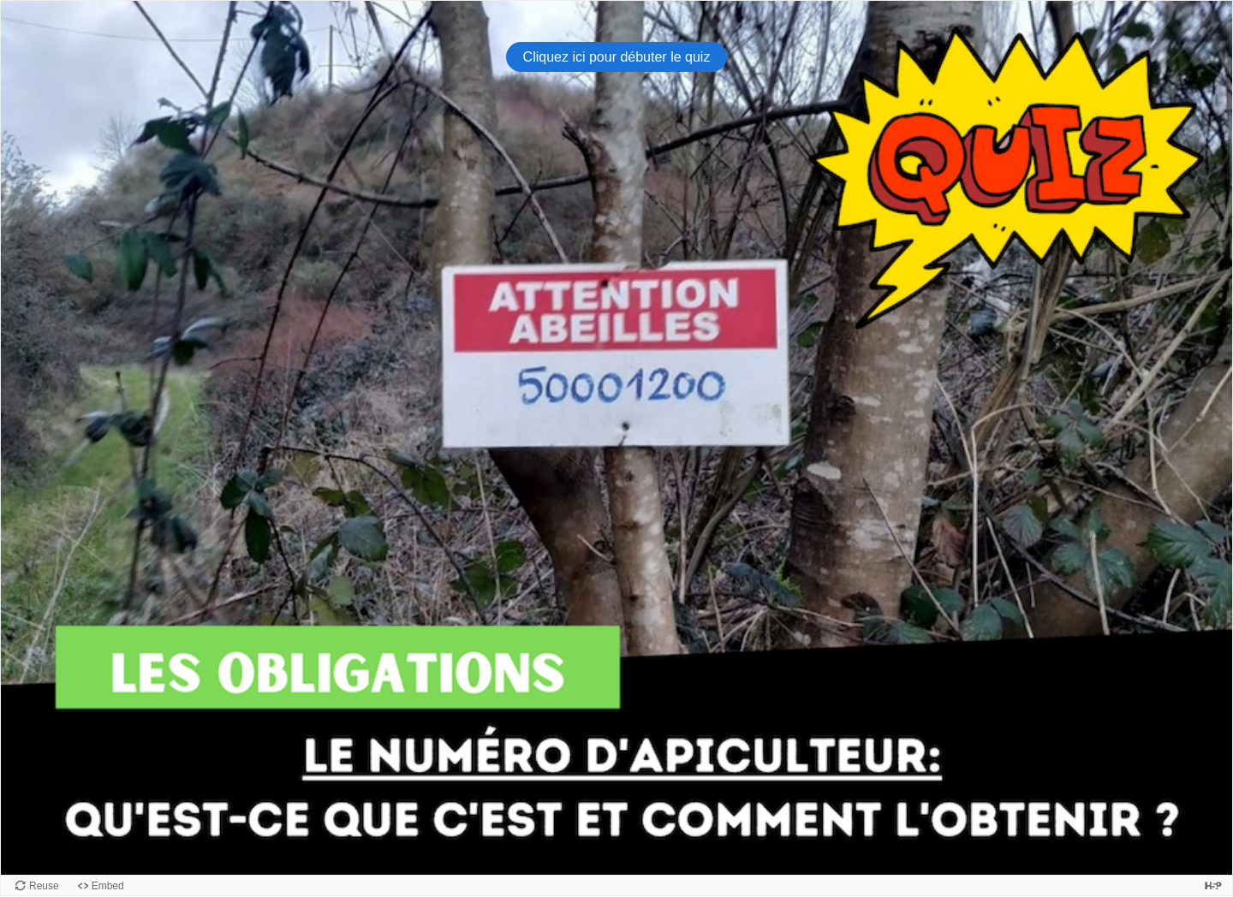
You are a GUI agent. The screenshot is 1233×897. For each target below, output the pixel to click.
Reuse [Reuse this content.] (44, 886)
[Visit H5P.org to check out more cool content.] (1213, 885)
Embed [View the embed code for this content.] (108, 886)
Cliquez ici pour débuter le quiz (617, 57)
